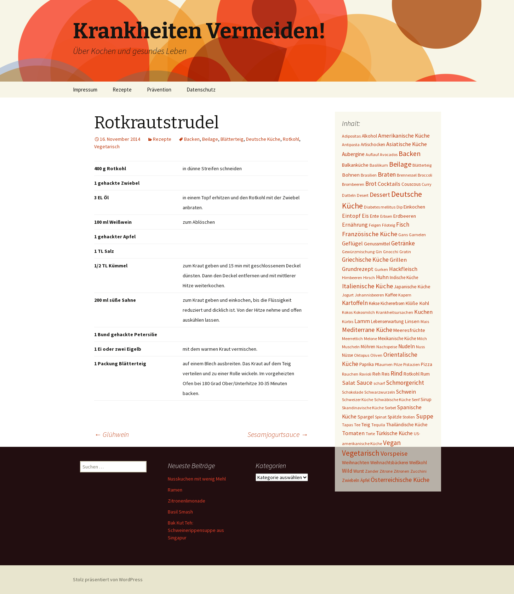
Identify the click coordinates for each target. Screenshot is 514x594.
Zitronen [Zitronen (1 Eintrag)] (401, 471)
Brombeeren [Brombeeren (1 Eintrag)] (353, 184)
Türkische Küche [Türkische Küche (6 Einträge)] (394, 433)
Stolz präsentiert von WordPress (108, 579)
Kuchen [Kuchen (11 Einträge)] (423, 312)
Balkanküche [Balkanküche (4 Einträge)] (355, 165)
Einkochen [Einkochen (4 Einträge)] (414, 207)
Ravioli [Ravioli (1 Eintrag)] (365, 374)
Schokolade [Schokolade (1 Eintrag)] (352, 392)
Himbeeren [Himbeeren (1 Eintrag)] (352, 277)
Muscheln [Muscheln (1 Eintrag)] (351, 346)
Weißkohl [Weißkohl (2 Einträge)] (418, 463)
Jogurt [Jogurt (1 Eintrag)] (348, 295)
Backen (192, 139)
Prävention (159, 89)
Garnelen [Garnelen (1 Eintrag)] (417, 234)
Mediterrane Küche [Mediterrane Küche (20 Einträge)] (367, 330)
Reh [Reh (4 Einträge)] (376, 374)
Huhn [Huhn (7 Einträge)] (382, 277)
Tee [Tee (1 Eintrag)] (357, 424)
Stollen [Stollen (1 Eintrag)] (408, 417)
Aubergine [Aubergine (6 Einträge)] (353, 154)
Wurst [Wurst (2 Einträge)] (358, 471)
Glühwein (111, 434)
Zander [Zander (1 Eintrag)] (371, 471)
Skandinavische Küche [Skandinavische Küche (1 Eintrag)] (363, 407)
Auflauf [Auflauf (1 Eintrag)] (372, 154)
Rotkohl (291, 139)
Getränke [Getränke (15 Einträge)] (403, 243)
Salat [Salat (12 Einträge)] (348, 383)
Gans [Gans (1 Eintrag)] (403, 234)
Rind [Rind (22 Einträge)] (396, 373)
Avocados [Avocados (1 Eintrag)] (389, 154)
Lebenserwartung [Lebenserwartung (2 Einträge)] (387, 321)
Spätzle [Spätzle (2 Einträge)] (394, 417)
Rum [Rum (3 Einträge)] (425, 374)
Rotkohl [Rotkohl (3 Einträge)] (411, 374)
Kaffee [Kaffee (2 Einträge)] (391, 295)
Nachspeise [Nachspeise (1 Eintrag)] (386, 346)
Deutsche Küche (263, 139)
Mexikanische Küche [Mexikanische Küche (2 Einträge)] (397, 338)
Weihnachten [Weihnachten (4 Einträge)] (355, 462)
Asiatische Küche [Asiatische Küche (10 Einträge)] (406, 144)
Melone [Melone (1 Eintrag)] (370, 338)
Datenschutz (201, 89)
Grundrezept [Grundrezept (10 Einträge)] (357, 268)
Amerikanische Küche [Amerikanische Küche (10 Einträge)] (404, 135)
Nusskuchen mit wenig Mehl (197, 479)
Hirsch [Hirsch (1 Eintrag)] (369, 277)
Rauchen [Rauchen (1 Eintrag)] (350, 374)
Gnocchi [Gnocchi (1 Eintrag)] (390, 251)
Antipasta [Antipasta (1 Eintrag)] (351, 144)
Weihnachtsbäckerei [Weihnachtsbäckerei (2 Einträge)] (389, 463)
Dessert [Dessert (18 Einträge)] (380, 195)
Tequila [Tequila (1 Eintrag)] (378, 424)
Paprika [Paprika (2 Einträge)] (366, 364)
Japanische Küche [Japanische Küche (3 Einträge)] (412, 286)
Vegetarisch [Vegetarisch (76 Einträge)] (360, 453)
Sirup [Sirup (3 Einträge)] (426, 399)
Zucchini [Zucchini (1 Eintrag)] (418, 471)
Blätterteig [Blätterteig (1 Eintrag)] (422, 165)
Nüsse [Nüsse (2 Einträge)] (347, 355)
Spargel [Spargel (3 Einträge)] (366, 416)
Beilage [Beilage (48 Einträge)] (400, 164)
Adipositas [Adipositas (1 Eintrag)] (351, 136)
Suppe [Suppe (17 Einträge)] (424, 416)
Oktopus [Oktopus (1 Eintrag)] (361, 355)
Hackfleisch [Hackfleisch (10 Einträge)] (403, 268)
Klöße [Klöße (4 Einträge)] (412, 303)
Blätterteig (232, 139)
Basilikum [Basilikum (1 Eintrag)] (379, 165)
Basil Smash (180, 512)
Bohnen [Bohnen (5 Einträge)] (351, 174)
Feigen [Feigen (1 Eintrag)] (375, 225)
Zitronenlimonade (186, 501)
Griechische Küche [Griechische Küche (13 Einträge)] (365, 259)
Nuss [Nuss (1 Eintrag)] (420, 346)
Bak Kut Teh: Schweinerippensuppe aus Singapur (196, 530)
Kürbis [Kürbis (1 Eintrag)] (347, 321)
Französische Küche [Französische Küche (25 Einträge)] (369, 234)
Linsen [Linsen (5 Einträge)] (412, 321)
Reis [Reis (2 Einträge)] (385, 374)
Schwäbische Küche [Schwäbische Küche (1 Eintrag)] (392, 399)
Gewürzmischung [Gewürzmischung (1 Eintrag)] (358, 251)
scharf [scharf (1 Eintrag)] (379, 383)
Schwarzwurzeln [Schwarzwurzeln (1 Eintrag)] (379, 392)
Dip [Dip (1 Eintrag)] (399, 207)
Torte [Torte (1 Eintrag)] (370, 433)
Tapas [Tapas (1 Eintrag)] (347, 424)
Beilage (210, 139)
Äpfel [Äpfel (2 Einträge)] (365, 480)
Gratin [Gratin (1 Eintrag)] (405, 251)
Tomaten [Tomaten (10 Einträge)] (353, 433)
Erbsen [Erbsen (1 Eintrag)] (386, 216)
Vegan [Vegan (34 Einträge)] (392, 442)
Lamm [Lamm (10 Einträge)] (362, 320)
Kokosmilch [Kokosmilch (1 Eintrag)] (364, 312)
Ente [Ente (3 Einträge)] (374, 216)
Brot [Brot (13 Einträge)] (371, 184)
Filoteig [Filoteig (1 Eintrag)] (388, 225)
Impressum (85, 89)
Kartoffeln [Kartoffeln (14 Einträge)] (355, 303)
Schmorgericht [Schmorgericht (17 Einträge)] (405, 383)
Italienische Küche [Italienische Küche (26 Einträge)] (367, 286)
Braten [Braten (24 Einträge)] (387, 174)
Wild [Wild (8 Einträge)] (347, 470)
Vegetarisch (107, 146)
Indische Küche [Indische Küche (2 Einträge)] (404, 277)
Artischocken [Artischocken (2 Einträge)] (373, 144)
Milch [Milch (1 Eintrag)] (422, 338)
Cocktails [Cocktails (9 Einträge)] (389, 183)
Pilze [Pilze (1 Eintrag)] (398, 364)
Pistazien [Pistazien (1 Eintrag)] (411, 364)
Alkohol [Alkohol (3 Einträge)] (369, 136)
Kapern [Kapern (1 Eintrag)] (404, 295)
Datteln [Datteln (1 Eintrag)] (349, 195)
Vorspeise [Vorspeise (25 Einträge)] (394, 453)
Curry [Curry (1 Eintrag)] (427, 184)
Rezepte (122, 89)
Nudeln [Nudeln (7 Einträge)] (406, 346)
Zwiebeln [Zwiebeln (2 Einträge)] (350, 480)
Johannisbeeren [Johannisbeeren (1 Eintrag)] (369, 295)
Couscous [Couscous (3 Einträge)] (411, 184)
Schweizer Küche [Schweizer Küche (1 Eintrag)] (357, 399)
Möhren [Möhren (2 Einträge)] (368, 347)
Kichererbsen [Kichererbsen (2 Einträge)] (393, 303)
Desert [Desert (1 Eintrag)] (363, 195)
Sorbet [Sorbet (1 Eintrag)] (390, 407)
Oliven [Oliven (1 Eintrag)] (376, 355)
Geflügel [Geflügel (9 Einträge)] (352, 243)
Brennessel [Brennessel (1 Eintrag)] (407, 175)
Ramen (175, 490)
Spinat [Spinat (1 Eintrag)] (381, 417)
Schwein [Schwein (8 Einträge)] (406, 391)
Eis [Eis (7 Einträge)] (365, 215)
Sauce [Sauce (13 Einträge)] (364, 383)
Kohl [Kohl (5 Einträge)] (424, 303)
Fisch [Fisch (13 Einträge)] (402, 224)
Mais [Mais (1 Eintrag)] (425, 321)
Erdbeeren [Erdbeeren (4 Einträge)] (404, 216)
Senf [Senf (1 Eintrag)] (415, 399)
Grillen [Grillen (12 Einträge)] (398, 259)
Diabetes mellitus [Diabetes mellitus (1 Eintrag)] (379, 207)
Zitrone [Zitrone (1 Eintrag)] (386, 471)
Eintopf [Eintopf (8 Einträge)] (351, 215)
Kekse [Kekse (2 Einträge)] (374, 303)
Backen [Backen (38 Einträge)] (410, 153)
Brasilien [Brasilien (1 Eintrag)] (369, 175)
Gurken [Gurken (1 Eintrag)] (381, 269)
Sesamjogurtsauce (277, 434)
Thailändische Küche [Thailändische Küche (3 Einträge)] (407, 424)
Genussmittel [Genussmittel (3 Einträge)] (377, 243)
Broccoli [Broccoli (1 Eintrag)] (425, 175)
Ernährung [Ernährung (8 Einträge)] (355, 224)
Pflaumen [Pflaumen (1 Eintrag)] (384, 364)
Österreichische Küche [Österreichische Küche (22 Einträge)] (400, 480)
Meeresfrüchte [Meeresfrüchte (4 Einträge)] (409, 330)
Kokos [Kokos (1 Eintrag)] (347, 312)
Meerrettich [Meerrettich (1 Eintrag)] (352, 338)
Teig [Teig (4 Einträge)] (365, 424)
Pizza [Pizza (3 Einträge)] (426, 364)
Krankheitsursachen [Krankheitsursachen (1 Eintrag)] (394, 312)
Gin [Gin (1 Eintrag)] (379, 251)
